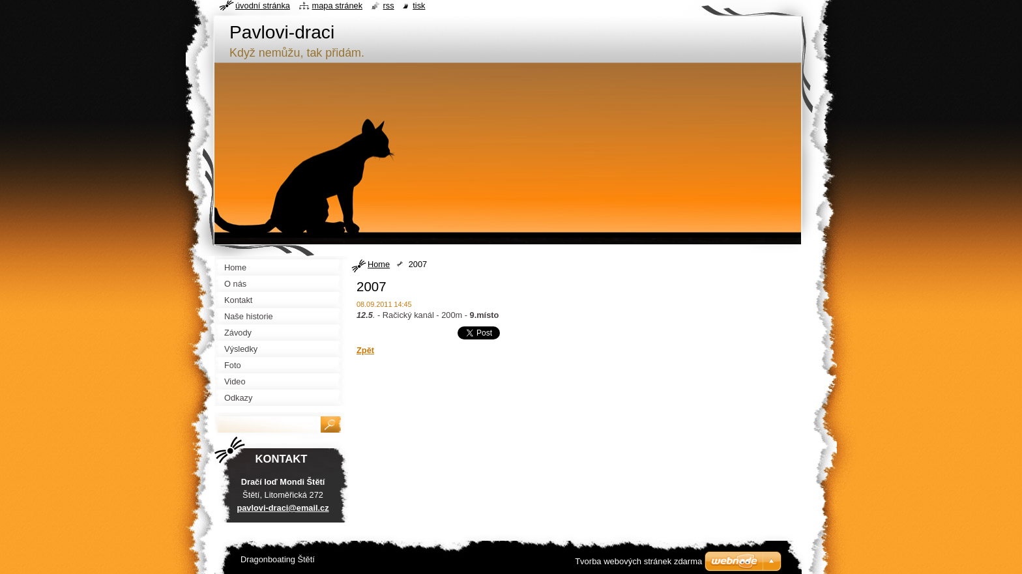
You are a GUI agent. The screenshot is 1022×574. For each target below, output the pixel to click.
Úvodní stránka (262, 5)
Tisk (419, 5)
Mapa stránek (337, 5)
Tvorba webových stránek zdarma (638, 561)
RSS (388, 5)
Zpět (365, 350)
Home (379, 264)
